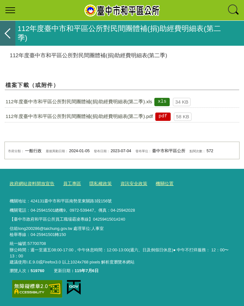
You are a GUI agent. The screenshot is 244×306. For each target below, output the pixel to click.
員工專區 (68, 183)
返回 (7, 33)
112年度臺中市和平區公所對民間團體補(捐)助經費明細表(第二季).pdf (79, 116)
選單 (10, 10)
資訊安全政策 (126, 183)
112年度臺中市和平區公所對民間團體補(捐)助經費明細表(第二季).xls (78, 101)
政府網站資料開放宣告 (30, 183)
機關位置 (156, 183)
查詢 (234, 10)
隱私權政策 (95, 183)
